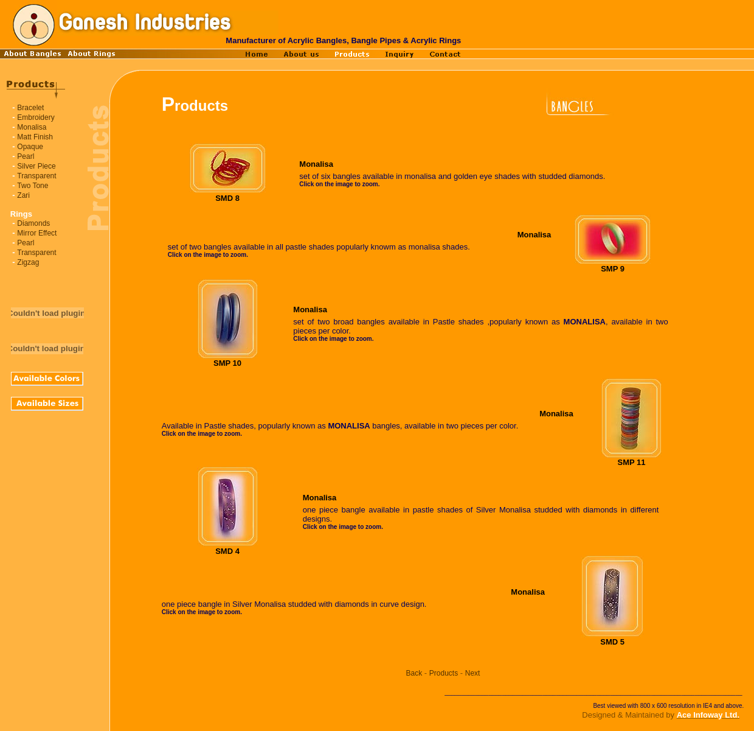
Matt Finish (35, 137)
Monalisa (31, 127)
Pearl (25, 156)
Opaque (30, 146)
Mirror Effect (37, 233)
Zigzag (28, 262)
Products (443, 673)
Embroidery (35, 117)
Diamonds (33, 223)
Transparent (36, 176)
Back (414, 673)
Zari (23, 195)
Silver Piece (36, 166)
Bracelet (30, 107)
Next (472, 673)
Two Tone (32, 185)
